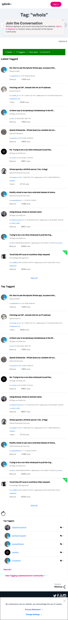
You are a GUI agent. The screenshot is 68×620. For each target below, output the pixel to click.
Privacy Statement (33, 609)
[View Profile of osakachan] (13, 266)
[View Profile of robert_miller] (15, 223)
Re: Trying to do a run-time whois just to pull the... (31, 149)
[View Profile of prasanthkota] (15, 200)
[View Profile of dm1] (12, 118)
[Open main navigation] (64, 4)
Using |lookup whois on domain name (26, 212)
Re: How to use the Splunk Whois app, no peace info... (33, 68)
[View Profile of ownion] (13, 158)
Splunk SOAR (14, 71)
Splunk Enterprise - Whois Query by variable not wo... (33, 130)
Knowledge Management (19, 258)
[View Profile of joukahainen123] (15, 99)
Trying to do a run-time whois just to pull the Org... (31, 235)
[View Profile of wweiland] (16, 560)
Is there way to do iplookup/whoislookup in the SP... (32, 110)
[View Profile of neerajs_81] (15, 95)
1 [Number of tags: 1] (63, 527)
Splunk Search (15, 91)
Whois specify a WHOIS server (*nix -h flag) (29, 169)
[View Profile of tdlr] (12, 243)
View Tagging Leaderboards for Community (24, 575)
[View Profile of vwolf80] (14, 262)
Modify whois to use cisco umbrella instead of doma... (33, 192)
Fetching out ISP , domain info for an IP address (30, 87)
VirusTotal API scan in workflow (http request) (30, 254)
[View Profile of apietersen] (14, 76)
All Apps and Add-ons (18, 114)
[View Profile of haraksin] (14, 177)
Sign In (55, 4)
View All (34, 278)
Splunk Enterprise (16, 133)
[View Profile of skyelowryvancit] (16, 220)
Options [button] (61, 41)
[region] (34, 608)
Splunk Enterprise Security (20, 173)
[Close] (64, 601)
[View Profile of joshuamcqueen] (19, 536)
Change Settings (33, 614)
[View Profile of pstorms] (14, 138)
